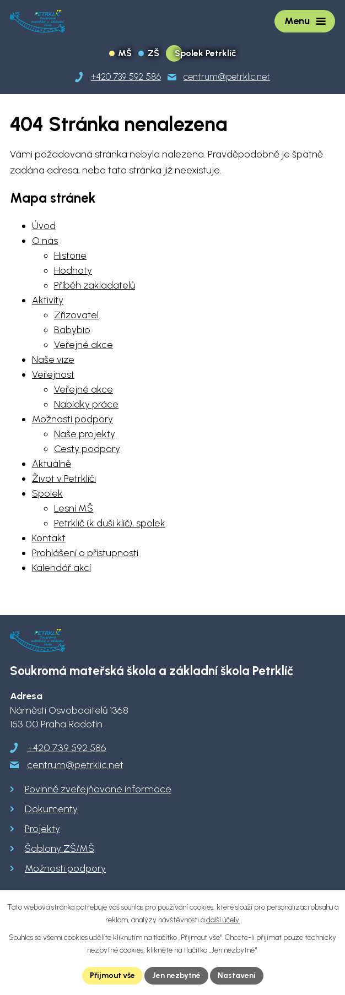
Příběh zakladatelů (94, 285)
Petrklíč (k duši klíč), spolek (109, 523)
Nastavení (237, 975)
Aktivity (47, 300)
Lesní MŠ (73, 508)
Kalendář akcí (61, 568)
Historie (70, 255)
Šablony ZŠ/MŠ (59, 848)
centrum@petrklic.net (75, 765)
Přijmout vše (112, 975)
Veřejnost (53, 374)
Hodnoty (73, 270)
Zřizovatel (76, 315)
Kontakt (49, 538)
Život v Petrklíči (64, 478)
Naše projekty (84, 434)
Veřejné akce (83, 345)
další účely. (223, 920)
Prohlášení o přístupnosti (85, 553)
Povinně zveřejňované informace (98, 789)
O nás (45, 241)
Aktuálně (51, 464)
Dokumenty (51, 809)
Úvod (44, 226)
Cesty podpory (87, 449)
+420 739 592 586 (66, 748)
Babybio (72, 330)
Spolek (47, 493)
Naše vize (53, 360)
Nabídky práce (86, 404)
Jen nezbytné (176, 975)
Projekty (42, 829)
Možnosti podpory (72, 419)
